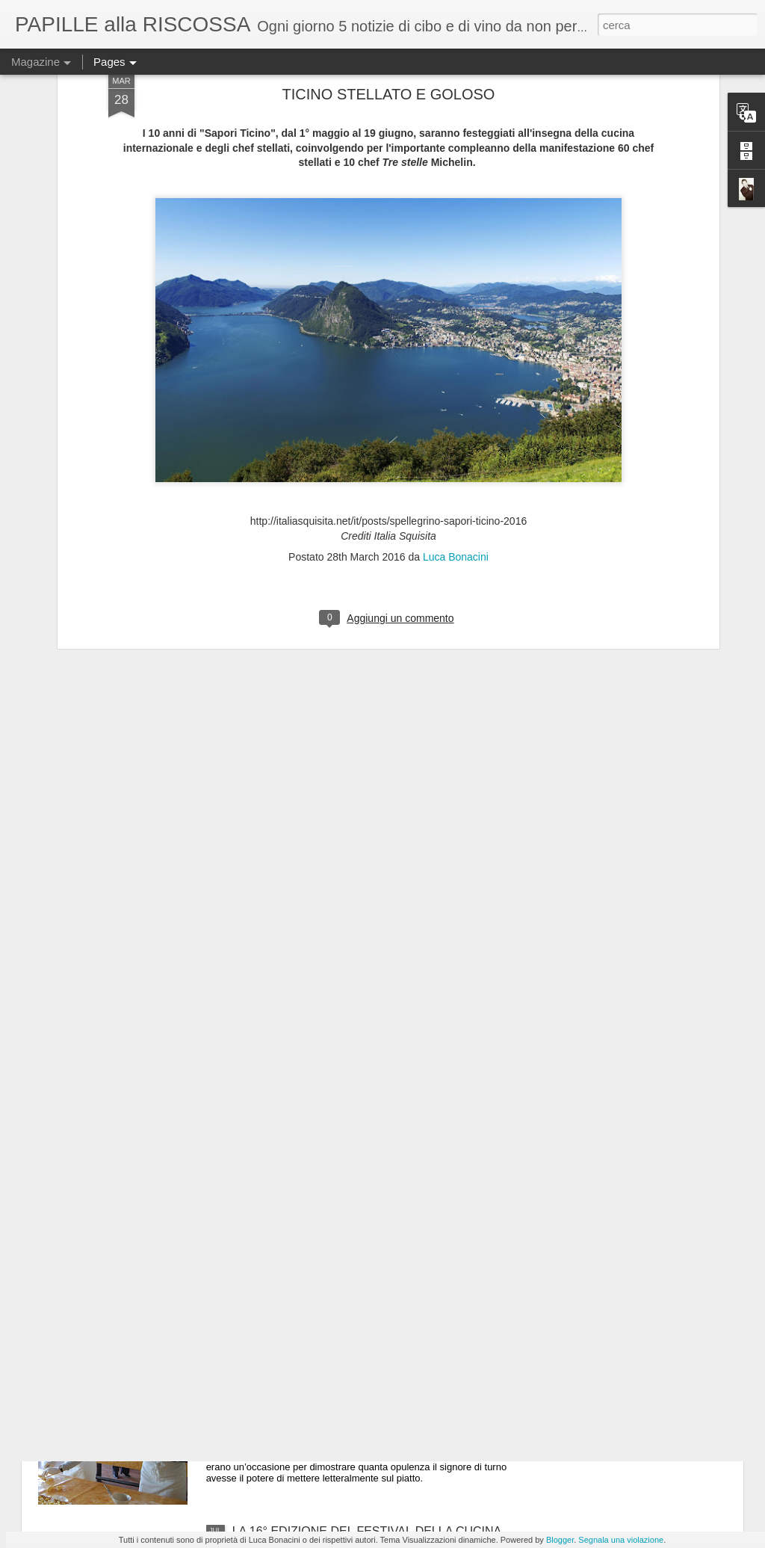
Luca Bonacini (456, 404)
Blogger (560, 1539)
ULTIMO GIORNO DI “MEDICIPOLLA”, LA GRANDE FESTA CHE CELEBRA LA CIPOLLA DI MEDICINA (371, 1198)
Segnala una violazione (620, 1539)
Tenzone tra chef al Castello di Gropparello (345, 1361)
